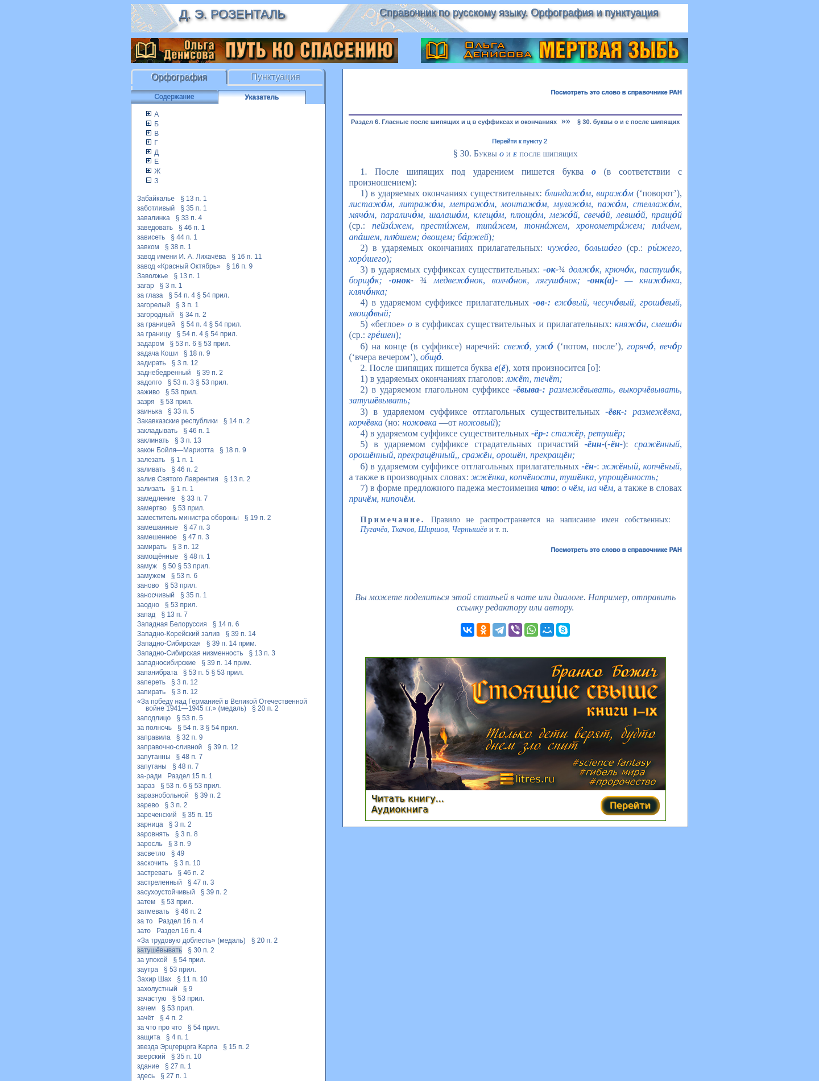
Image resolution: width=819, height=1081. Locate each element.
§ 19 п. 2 (258, 518)
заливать (151, 469)
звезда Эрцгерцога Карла (177, 1047)
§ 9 (188, 989)
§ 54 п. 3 (190, 728)
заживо (148, 392)
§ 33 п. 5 (181, 411)
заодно (148, 605)
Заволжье (152, 276)
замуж (147, 566)
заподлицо (154, 718)
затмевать (153, 911)
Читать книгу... (407, 798)
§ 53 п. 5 (196, 672)
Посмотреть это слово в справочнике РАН (616, 92)
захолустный (157, 989)
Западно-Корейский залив (178, 634)
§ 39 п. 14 (240, 634)
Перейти (630, 805)
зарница (150, 824)
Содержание (174, 97)
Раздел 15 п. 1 (190, 776)
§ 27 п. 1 (178, 1066)
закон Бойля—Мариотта (175, 450)
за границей (156, 324)
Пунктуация (275, 77)
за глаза (150, 295)
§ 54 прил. (213, 295)
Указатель (262, 97)
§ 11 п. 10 (192, 979)
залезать (151, 460)
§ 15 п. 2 (236, 1047)
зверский (151, 1057)
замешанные (157, 527)
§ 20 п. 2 (265, 708)
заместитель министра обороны (188, 518)
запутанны (154, 757)
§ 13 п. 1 (193, 199)
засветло (151, 853)
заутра (147, 969)
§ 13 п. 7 (174, 614)
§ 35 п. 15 (197, 815)
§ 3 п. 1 (171, 286)
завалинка (153, 218)
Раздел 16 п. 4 (181, 921)
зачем (146, 1008)
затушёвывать (159, 950)
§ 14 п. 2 (237, 421)
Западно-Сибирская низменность (190, 653)
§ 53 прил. (214, 344)
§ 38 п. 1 (178, 247)
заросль (150, 844)
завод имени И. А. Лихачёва (181, 257)
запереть (151, 682)
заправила (154, 737)
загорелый (153, 305)
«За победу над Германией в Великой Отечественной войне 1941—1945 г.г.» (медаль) (222, 705)
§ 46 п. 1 (192, 228)
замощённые (157, 556)
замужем (151, 576)
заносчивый (156, 595)
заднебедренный (164, 373)
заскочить (152, 863)
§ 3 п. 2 (175, 805)
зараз (146, 786)
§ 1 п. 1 (182, 460)
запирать (151, 692)
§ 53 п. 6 (182, 344)
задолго (149, 382)
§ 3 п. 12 (185, 363)
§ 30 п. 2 (201, 950)
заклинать (153, 440)
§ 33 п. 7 (194, 498)
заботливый (156, 208)
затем (146, 902)
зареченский (156, 815)
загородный (155, 315)
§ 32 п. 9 (189, 737)
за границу (154, 334)
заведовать (155, 228)
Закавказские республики (177, 421)
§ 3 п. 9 (179, 844)
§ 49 (177, 853)
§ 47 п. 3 (197, 527)
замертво (152, 508)
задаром (150, 344)
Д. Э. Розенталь (232, 14)
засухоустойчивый (166, 892)
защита (148, 1037)
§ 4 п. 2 (171, 1018)
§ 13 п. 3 (262, 653)
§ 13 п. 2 (237, 479)
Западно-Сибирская (169, 643)
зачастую (151, 998)
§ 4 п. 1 (177, 1037)
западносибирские (166, 663)
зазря (146, 402)
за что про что (159, 1028)
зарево (148, 805)
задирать (151, 363)
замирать (152, 547)
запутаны (152, 766)
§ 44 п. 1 (184, 237)
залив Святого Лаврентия (177, 479)
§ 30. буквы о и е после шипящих (628, 121)
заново (148, 585)
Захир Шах (154, 979)
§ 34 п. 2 (193, 315)
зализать (151, 489)
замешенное (157, 537)
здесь (146, 1076)
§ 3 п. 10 (187, 863)
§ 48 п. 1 (197, 556)
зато (144, 931)
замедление (156, 498)
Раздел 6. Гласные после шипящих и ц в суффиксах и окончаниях (454, 121)
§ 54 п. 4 (181, 295)
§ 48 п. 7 (189, 757)
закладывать (157, 431)
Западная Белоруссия (172, 624)
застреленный (159, 882)
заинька (149, 411)
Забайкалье (156, 199)
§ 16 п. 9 (239, 266)
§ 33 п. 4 (189, 218)
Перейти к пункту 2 (519, 141)
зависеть (151, 237)
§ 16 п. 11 (246, 257)
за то (145, 921)
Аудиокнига (399, 809)
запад (146, 614)
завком (148, 247)
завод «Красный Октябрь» (179, 266)
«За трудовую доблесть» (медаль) (191, 940)
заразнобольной (163, 795)
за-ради (149, 776)
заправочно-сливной (169, 747)
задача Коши (157, 353)
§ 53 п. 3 (180, 382)
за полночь (154, 728)
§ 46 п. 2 (184, 469)
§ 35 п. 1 (193, 208)
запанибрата (157, 672)
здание (148, 1066)
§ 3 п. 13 (188, 440)
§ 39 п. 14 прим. (231, 643)
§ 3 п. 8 (186, 834)
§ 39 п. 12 (223, 747)
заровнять (153, 834)
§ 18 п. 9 (197, 353)
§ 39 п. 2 (209, 373)
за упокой (152, 960)
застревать (154, 873)
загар (145, 286)
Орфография (179, 77)
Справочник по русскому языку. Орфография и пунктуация (518, 12)
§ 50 (169, 566)
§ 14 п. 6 (226, 624)
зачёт (145, 1018)
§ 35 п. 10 (186, 1057)
